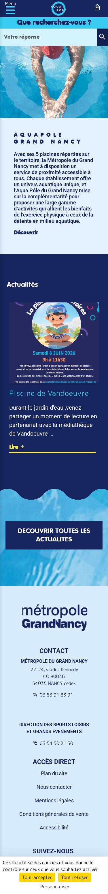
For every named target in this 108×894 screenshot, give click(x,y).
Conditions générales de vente (54, 814)
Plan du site (54, 773)
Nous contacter (54, 787)
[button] (102, 37)
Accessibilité (54, 828)
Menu (10, 3)
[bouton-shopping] (97, 7)
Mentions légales (54, 800)
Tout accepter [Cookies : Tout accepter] (37, 877)
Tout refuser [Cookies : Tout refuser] (74, 877)
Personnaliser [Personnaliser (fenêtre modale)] (55, 886)
